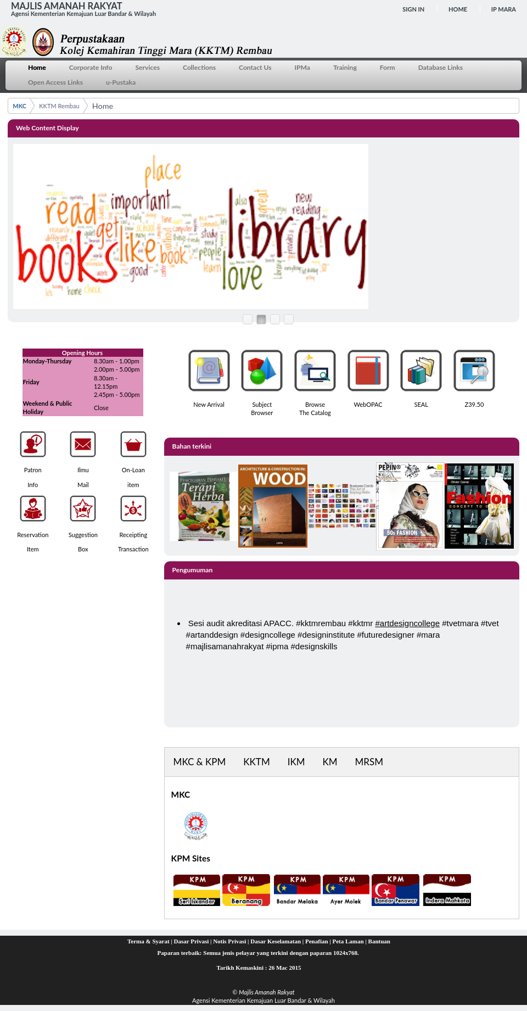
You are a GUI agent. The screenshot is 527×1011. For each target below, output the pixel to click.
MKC (19, 105)
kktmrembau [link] (323, 623)
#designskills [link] (314, 646)
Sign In (413, 9)
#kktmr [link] (360, 623)
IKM (296, 761)
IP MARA (503, 9)
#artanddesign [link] (212, 634)
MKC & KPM (199, 761)
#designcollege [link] (267, 634)
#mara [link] (428, 634)
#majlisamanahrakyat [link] (225, 646)
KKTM (256, 761)
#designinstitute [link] (326, 634)
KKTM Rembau (59, 105)
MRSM (369, 761)
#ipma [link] (277, 646)
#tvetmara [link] (460, 623)
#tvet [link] (490, 623)
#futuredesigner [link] (385, 634)
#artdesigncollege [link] (407, 623)
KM (330, 761)
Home (457, 9)
